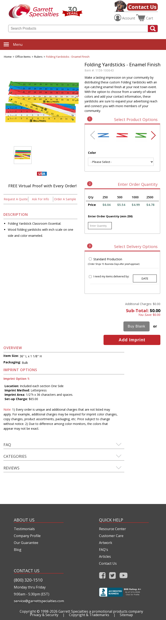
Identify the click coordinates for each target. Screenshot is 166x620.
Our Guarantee (26, 542)
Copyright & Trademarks (89, 614)
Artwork (105, 542)
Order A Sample (65, 199)
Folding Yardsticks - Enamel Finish (67, 57)
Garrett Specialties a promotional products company (100, 611)
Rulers (38, 57)
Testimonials (24, 529)
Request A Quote (16, 199)
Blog (17, 549)
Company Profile (27, 535)
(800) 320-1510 (28, 580)
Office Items (23, 57)
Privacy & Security (44, 614)
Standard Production (107, 259)
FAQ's (103, 549)
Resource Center (112, 529)
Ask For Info (40, 199)
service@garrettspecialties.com (39, 601)
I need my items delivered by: (111, 276)
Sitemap (126, 614)
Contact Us (142, 6)
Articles (105, 556)
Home (8, 57)
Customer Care (111, 535)
